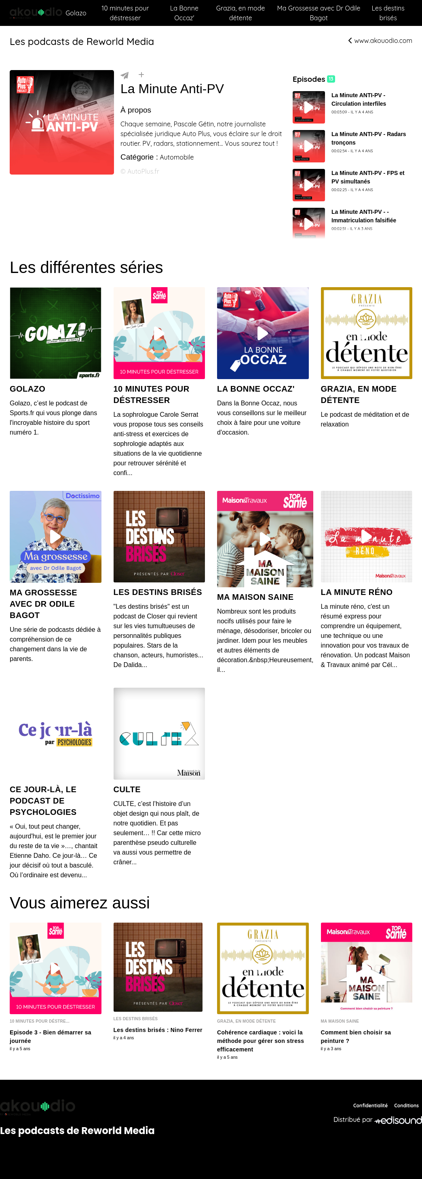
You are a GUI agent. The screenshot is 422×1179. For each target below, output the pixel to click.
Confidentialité (370, 1105)
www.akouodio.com (380, 40)
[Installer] (141, 75)
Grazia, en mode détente (240, 13)
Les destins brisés (388, 13)
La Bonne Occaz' (184, 13)
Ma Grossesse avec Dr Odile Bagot (319, 13)
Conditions (406, 1105)
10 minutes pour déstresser (125, 13)
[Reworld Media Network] (77, 1107)
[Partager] (124, 75)
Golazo (75, 13)
